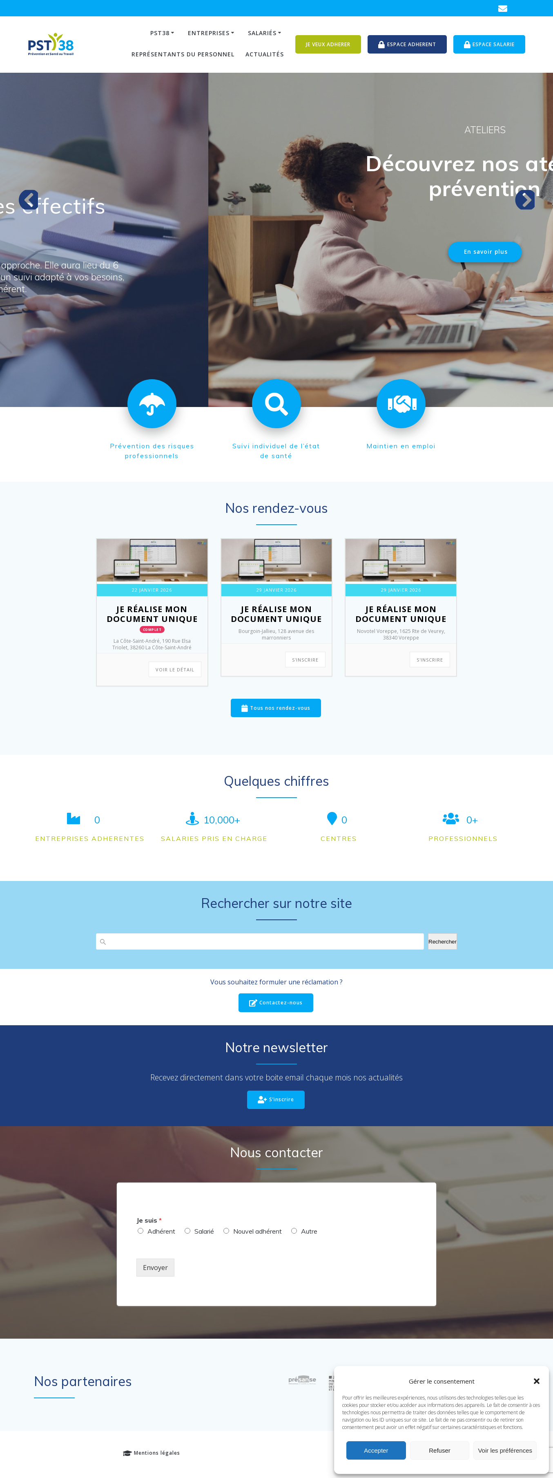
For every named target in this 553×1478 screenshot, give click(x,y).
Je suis (149, 1220)
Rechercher (442, 942)
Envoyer (155, 1267)
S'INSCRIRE (305, 660)
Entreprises (209, 33)
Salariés (262, 33)
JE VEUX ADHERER (328, 44)
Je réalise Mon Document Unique (152, 614)
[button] (537, 1381)
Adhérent (161, 1232)
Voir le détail (175, 669)
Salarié (204, 1232)
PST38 (159, 33)
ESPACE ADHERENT (407, 45)
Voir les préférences (505, 1450)
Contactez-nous (276, 1003)
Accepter (376, 1450)
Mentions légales (152, 1454)
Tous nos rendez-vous (276, 708)
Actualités (264, 54)
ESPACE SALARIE (489, 45)
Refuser (439, 1450)
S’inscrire (276, 1100)
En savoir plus (106, 321)
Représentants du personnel (183, 54)
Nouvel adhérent (257, 1232)
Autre (309, 1232)
